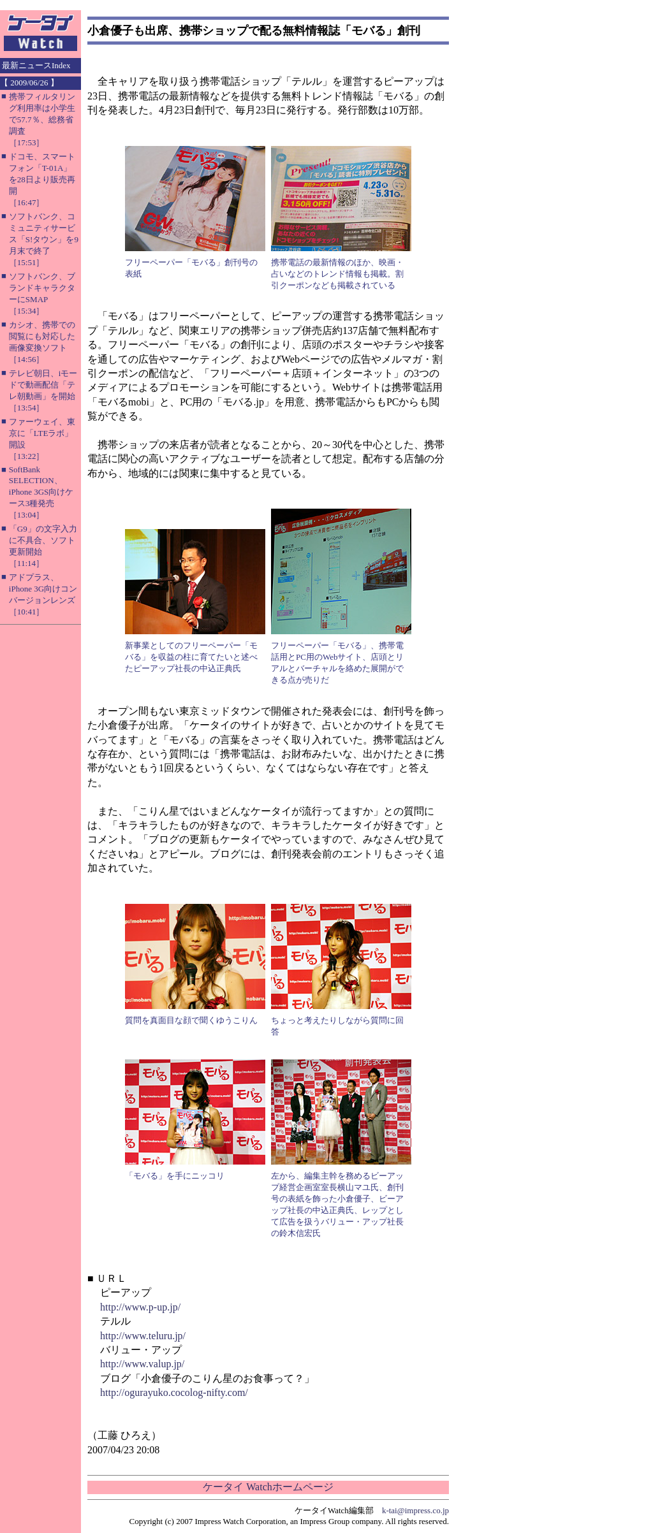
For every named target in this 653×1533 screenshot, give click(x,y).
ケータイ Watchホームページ (268, 1486)
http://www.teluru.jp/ (143, 1335)
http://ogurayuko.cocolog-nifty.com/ (174, 1392)
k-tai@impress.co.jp (415, 1510)
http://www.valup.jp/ (142, 1363)
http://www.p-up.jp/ (140, 1307)
